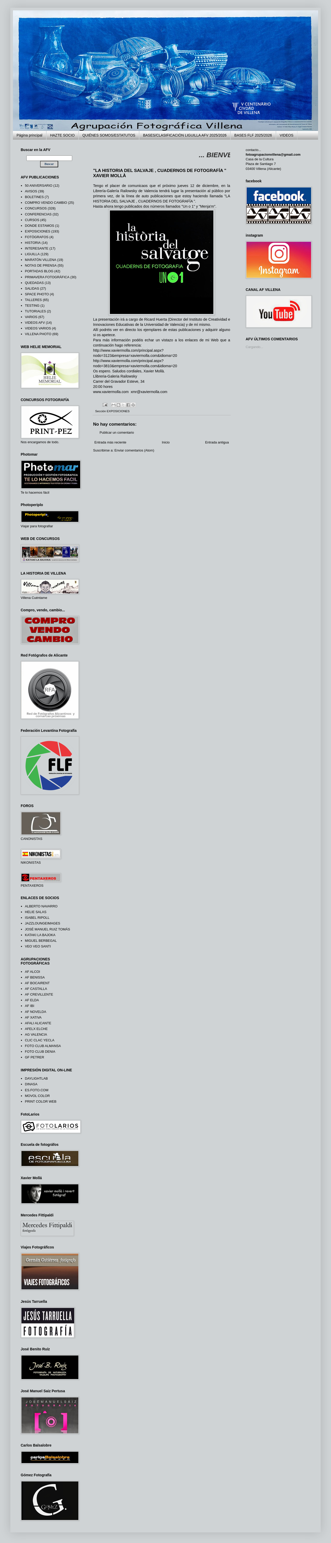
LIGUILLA (32, 254)
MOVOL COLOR (37, 1096)
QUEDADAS (34, 283)
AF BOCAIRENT (37, 983)
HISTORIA (33, 243)
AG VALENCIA (36, 1034)
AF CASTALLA (36, 989)
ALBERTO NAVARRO (41, 906)
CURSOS (32, 220)
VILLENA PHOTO (38, 334)
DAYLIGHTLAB (36, 1078)
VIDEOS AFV (35, 323)
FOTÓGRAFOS (36, 237)
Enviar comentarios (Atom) (134, 450)
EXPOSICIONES (118, 411)
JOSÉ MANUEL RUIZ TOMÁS (47, 929)
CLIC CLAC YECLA (39, 1040)
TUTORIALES (35, 311)
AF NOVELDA (35, 1012)
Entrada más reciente (110, 442)
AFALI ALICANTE (38, 1023)
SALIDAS (32, 288)
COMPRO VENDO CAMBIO (46, 203)
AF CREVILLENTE (39, 994)
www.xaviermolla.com (111, 392)
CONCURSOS (36, 208)
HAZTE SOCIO (62, 135)
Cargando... (254, 347)
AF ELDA (32, 1000)
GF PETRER (34, 1057)
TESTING (32, 305)
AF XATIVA (33, 1017)
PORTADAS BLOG (39, 271)
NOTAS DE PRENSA (41, 265)
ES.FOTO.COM (36, 1090)
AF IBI (29, 1006)
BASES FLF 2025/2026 (253, 135)
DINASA (31, 1084)
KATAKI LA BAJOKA (40, 935)
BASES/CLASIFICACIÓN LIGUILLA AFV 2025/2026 (185, 135)
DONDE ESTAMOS (39, 226)
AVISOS (31, 191)
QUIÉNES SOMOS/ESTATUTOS (109, 135)
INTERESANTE (36, 248)
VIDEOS (287, 135)
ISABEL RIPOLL (37, 918)
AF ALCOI (32, 972)
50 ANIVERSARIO (38, 185)
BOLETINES (34, 197)
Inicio (166, 442)
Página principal (29, 135)
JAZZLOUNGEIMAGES (42, 923)
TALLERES (33, 300)
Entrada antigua (217, 442)
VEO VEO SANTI (38, 946)
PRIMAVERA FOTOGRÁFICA (47, 277)
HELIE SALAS (35, 912)
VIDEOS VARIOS (38, 328)
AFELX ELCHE (36, 1029)
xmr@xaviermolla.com (149, 392)
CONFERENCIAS (38, 214)
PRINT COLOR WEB (40, 1101)
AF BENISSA (35, 977)
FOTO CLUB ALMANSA (43, 1046)
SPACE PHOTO (37, 294)
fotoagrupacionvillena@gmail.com (273, 154)
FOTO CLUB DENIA (40, 1051)
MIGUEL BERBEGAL (41, 941)
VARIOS (31, 317)
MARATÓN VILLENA (40, 260)
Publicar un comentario (117, 432)
